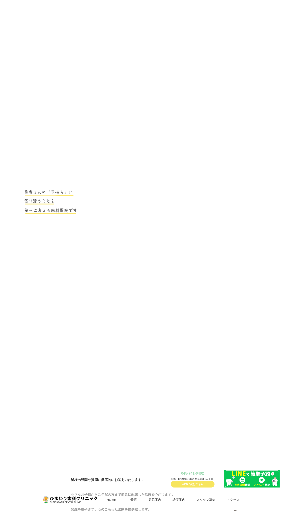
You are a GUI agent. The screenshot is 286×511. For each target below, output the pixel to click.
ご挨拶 (132, 500)
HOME (111, 500)
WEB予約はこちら (192, 484)
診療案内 (179, 500)
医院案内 (154, 500)
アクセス (233, 500)
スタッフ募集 (205, 500)
